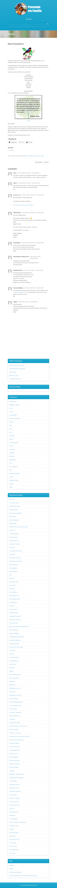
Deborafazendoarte (15, 558)
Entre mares (12, 585)
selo (10, 463)
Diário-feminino (13, 564)
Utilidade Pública (14, 480)
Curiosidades (13, 415)
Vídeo (11, 487)
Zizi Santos (12, 853)
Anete (15, 183)
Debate (11, 422)
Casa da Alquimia (14, 533)
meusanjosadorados (15, 674)
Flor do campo (13, 609)
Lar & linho (12, 650)
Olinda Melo (17, 212)
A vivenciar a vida (14, 503)
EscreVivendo (13, 592)
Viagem (11, 484)
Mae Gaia (12, 667)
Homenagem (12, 372)
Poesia (38, 156)
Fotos (10, 429)
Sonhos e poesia (14, 801)
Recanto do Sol (13, 753)
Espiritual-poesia (14, 595)
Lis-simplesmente (14, 657)
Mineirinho (12, 681)
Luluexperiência (13, 661)
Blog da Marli (12, 523)
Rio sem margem (14, 767)
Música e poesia (13, 375)
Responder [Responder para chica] (36, 173)
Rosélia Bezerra (18, 270)
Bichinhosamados (14, 520)
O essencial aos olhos (15, 705)
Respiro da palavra (14, 760)
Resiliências (12, 460)
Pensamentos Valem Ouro (21, 256)
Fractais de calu (13, 612)
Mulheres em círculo (15, 688)
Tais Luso (12, 808)
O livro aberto (13, 709)
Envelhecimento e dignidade (17, 368)
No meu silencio (13, 698)
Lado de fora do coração (16, 647)
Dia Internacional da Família (17, 365)
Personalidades (13, 442)
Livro (10, 432)
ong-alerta (12, 719)
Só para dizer (13, 795)
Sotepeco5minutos (14, 805)
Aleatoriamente (13, 509)
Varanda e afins (13, 825)
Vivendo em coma (14, 839)
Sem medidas (13, 781)
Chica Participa (13, 537)
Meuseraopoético (14, 678)
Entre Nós (12, 588)
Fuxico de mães (13, 623)
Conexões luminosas (15, 379)
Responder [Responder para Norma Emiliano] (41, 288)
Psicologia (12, 449)
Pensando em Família (15, 872)
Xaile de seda (13, 846)
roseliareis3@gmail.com (19, 292)
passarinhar (38, 162)
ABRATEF (11, 865)
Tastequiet (12, 815)
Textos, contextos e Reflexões (17, 822)
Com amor (12, 547)
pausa (46, 162)
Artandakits (12, 516)
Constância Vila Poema (15, 551)
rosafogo (11, 771)
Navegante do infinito (15, 695)
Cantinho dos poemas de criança (18, 527)
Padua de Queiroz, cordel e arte (18, 726)
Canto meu (12, 530)
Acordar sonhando (14, 506)
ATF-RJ (11, 869)
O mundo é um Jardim (15, 712)
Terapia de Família (14, 473)
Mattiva (11, 671)
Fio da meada (13, 602)
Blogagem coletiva (14, 405)
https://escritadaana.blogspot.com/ (19, 626)
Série (10, 470)
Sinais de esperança (15, 791)
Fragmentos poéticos (15, 616)
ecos (10, 575)
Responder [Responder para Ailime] (35, 302)
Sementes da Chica (14, 784)
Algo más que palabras (15, 513)
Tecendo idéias (13, 819)
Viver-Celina (12, 843)
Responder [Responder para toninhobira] (41, 242)
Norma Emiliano (30, 156)
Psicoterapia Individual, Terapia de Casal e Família (23, 875)
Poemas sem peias (14, 746)
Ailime (15, 302)
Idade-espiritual (13, 630)
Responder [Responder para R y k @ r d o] (40, 195)
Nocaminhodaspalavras (16, 702)
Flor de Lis (12, 606)
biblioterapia (12, 401)
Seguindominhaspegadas (16, 777)
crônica (11, 411)
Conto (11, 408)
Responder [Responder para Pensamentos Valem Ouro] (35, 258)
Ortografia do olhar (14, 722)
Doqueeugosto (13, 571)
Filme (10, 425)
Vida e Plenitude (13, 832)
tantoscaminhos (13, 812)
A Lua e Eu (12, 499)
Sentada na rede (14, 788)
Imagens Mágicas (14, 633)
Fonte (28, 121)
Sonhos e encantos (14, 798)
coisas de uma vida (14, 544)
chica (14, 173)
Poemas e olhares (14, 743)
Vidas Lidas (12, 836)
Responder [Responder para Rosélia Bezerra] (40, 270)
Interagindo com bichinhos (16, 637)
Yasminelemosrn (14, 850)
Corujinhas (12, 554)
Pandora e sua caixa (15, 733)
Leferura (11, 654)
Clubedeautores (13, 540)
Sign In (29, 19)
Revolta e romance (14, 764)
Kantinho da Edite (14, 643)
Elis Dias (11, 578)
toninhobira (17, 243)
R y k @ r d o (17, 195)
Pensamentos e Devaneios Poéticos (23, 205)
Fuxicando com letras (15, 619)
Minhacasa (12, 685)
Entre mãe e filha (14, 582)
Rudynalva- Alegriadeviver (16, 774)
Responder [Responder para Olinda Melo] (40, 212)
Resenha (11, 456)
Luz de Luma (12, 664)
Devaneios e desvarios (15, 561)
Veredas (11, 829)
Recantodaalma (13, 757)
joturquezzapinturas (15, 640)
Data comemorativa (14, 418)
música (11, 439)
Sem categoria (13, 466)
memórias (12, 435)
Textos (42, 156)
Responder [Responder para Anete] (37, 183)
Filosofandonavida (14, 599)
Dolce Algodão (13, 568)
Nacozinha (12, 692)
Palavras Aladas (13, 729)
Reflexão (11, 453)
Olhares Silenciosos (14, 716)
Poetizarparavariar (14, 750)
